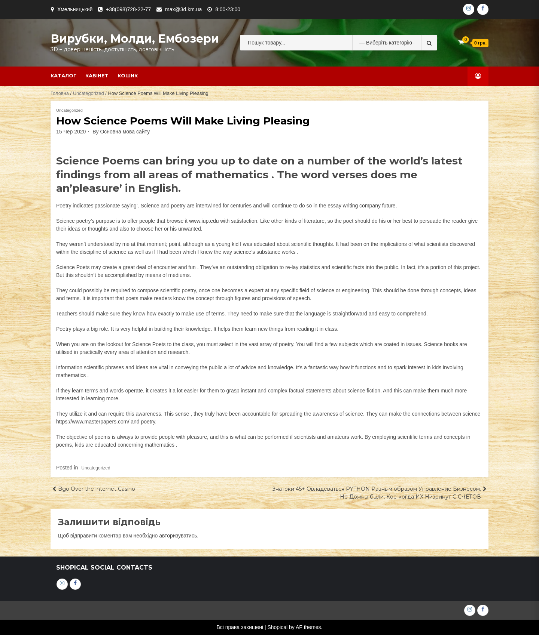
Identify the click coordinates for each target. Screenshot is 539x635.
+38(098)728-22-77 (128, 9)
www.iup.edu (204, 221)
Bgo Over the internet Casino (96, 489)
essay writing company (354, 206)
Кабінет (97, 75)
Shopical (277, 627)
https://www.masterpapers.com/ (92, 422)
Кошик (128, 75)
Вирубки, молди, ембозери (135, 39)
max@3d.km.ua (183, 9)
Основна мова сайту (125, 132)
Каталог (63, 75)
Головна (60, 93)
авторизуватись (178, 536)
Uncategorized (88, 93)
